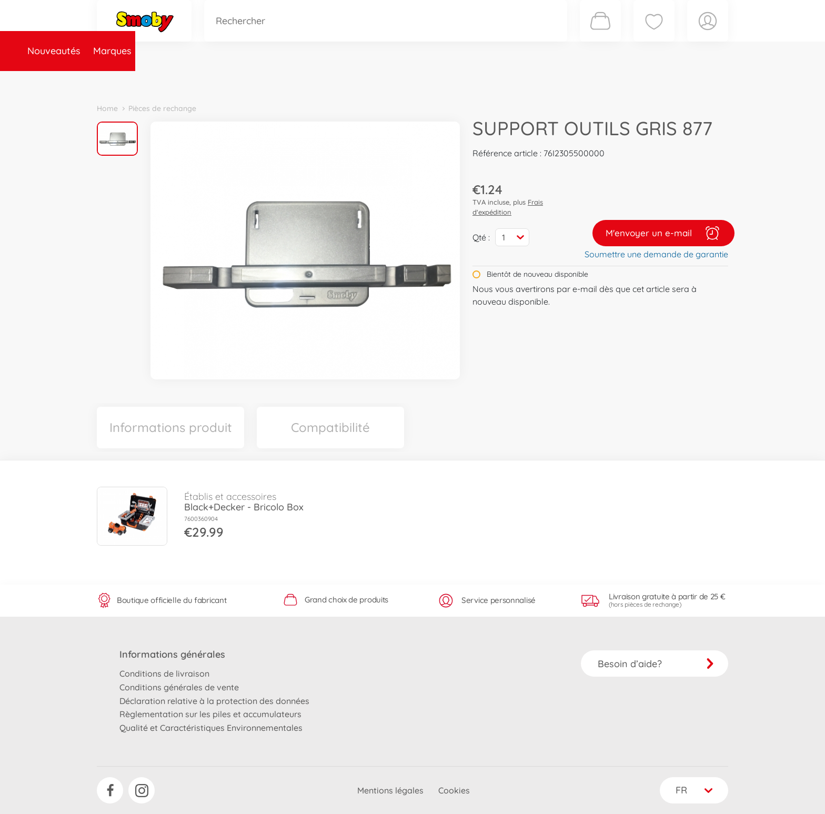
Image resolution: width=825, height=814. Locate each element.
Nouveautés (129, 81)
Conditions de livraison (164, 673)
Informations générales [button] (172, 654)
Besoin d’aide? (656, 664)
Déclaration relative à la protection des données (214, 701)
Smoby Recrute (665, 81)
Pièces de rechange (324, 81)
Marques (188, 81)
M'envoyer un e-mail (663, 233)
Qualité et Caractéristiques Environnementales (211, 727)
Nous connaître (555, 81)
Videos (394, 81)
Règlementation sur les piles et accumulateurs (210, 714)
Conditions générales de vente (179, 687)
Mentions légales (390, 790)
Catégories (244, 81)
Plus (610, 81)
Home (107, 108)
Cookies (454, 790)
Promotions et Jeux (465, 81)
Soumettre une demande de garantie (656, 254)
